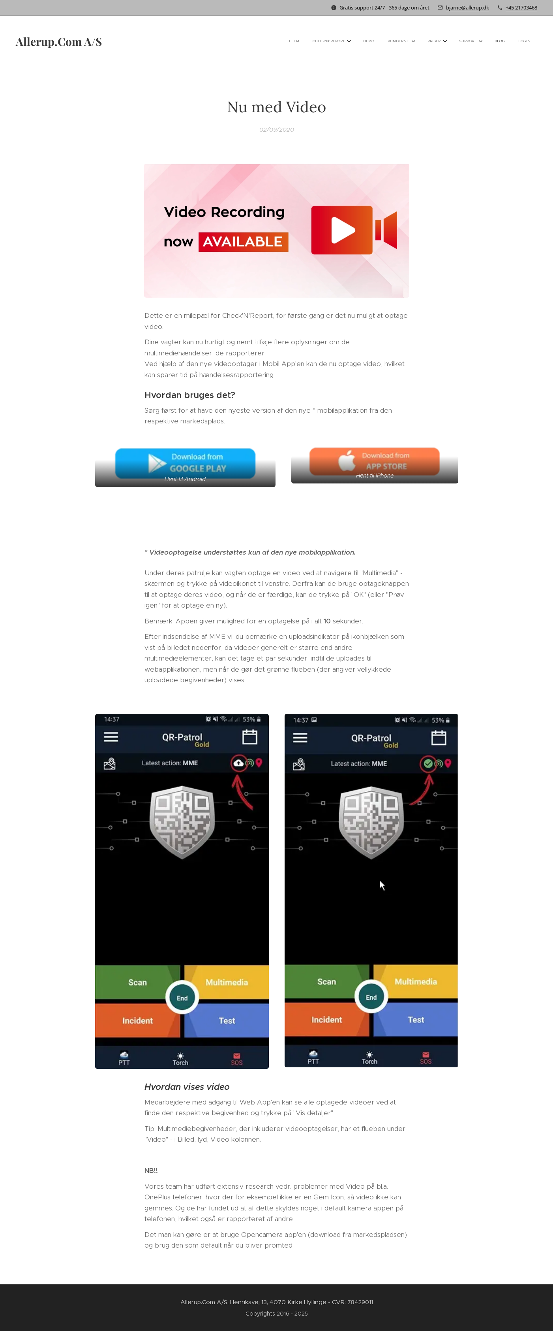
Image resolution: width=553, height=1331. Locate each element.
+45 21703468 (521, 7)
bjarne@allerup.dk (467, 7)
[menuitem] (416, 41)
